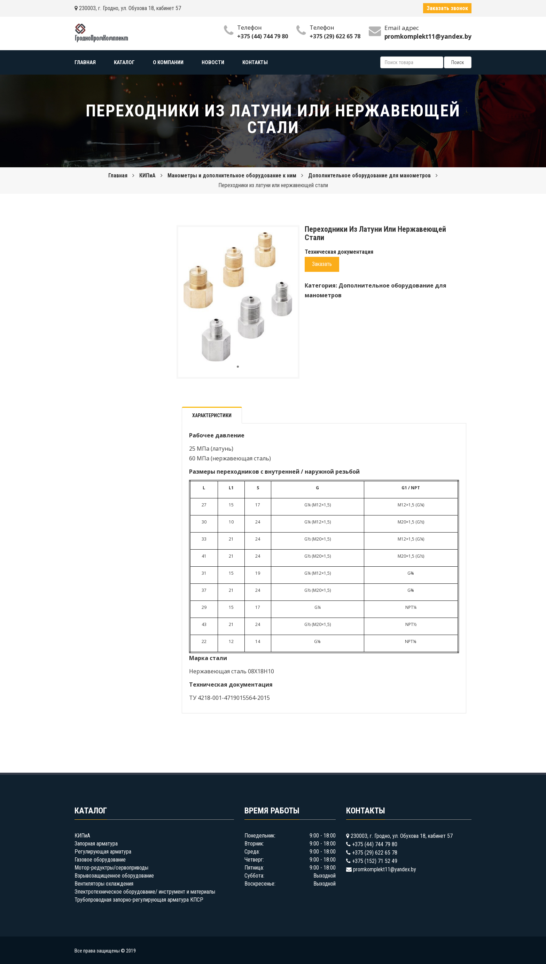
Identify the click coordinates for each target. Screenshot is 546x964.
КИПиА (147, 175)
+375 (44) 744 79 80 (262, 36)
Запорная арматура (96, 843)
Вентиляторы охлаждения (104, 883)
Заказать (322, 264)
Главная (117, 175)
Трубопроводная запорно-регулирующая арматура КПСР (139, 899)
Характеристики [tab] (212, 415)
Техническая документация (339, 251)
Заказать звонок (447, 8)
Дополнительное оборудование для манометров (369, 175)
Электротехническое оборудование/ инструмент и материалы (145, 891)
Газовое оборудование (100, 859)
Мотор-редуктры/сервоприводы (111, 867)
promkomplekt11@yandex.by (384, 869)
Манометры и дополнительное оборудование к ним (231, 175)
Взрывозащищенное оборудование (114, 875)
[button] (286, 238)
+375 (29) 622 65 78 (335, 36)
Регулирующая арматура (103, 851)
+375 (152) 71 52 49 (374, 861)
